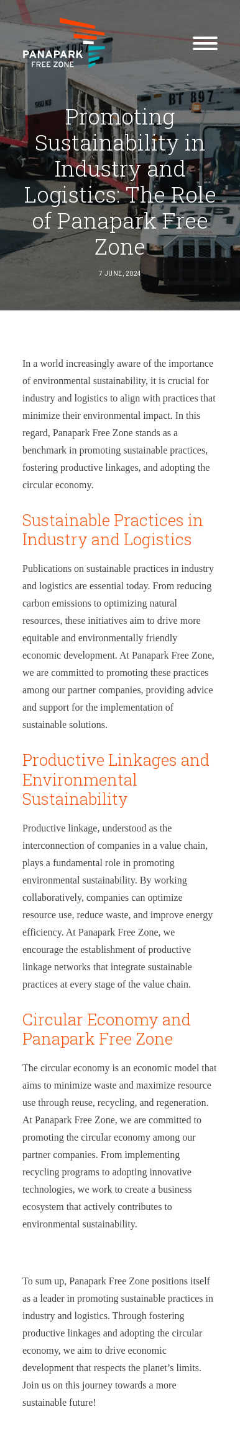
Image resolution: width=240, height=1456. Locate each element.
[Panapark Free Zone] (64, 43)
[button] (205, 43)
